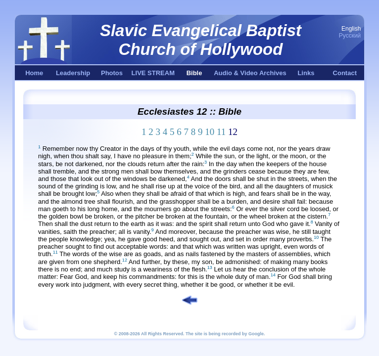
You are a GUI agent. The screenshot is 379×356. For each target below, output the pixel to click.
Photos (112, 73)
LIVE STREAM (153, 73)
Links (305, 73)
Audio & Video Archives (250, 73)
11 (221, 132)
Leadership (73, 73)
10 (209, 132)
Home (34, 73)
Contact (345, 73)
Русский (350, 35)
